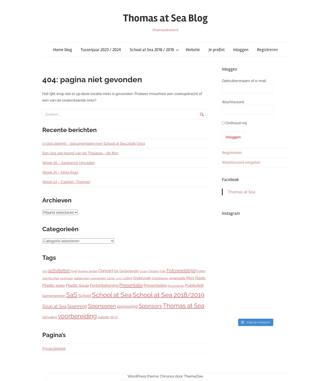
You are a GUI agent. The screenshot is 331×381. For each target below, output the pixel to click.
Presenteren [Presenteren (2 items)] (176, 285)
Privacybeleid (54, 348)
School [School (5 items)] (84, 295)
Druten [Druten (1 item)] (143, 271)
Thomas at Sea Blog (165, 18)
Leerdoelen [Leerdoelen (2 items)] (98, 278)
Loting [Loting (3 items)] (127, 278)
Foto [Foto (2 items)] (163, 271)
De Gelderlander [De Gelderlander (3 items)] (126, 271)
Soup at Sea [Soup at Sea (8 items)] (54, 306)
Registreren (267, 49)
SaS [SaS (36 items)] (71, 295)
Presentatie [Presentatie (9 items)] (131, 285)
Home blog (62, 49)
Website (193, 49)
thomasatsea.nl (165, 30)
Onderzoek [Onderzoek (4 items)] (142, 278)
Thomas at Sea (241, 192)
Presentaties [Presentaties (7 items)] (155, 285)
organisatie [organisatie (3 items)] (177, 278)
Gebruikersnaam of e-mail (244, 81)
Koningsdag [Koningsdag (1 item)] (66, 278)
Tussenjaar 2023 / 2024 (101, 49)
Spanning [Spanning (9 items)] (77, 306)
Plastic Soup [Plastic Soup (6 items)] (77, 285)
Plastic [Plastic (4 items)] (200, 278)
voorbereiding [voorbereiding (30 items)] (77, 316)
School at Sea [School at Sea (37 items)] (112, 295)
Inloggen (240, 49)
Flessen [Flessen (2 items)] (153, 271)
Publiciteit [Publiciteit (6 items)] (194, 285)
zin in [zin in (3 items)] (114, 317)
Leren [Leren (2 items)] (111, 278)
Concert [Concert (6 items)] (105, 270)
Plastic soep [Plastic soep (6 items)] (53, 285)
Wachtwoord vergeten (241, 162)
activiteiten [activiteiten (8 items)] (59, 270)
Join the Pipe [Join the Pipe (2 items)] (50, 278)
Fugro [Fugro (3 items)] (200, 271)
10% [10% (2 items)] (44, 271)
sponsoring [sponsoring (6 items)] (127, 306)
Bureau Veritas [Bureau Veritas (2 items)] (87, 271)
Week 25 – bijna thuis (60, 172)
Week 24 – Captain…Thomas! (66, 182)
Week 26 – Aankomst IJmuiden (68, 163)
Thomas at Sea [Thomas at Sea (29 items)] (183, 305)
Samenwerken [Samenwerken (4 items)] (53, 296)
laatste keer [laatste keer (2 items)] (81, 278)
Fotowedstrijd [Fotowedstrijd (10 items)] (181, 270)
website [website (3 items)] (103, 317)
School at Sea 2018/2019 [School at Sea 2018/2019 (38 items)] (168, 295)
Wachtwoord (233, 102)
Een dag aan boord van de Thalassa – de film (80, 153)
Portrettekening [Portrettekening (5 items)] (104, 285)
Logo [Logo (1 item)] (119, 278)
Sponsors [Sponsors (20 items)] (150, 306)
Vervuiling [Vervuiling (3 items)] (49, 317)
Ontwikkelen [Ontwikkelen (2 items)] (159, 278)
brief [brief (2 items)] (74, 271)
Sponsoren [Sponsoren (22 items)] (102, 306)
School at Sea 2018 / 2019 (154, 49)
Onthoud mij (236, 123)
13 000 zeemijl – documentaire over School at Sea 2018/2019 (93, 143)
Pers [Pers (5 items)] (190, 278)
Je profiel (216, 49)
